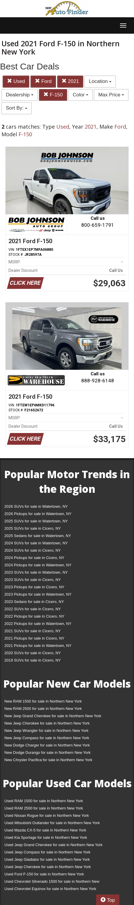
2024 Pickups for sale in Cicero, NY (34, 557)
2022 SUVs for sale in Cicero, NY (32, 609)
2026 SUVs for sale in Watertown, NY (36, 506)
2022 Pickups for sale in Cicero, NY (34, 616)
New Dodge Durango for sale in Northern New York (47, 752)
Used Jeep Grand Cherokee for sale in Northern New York (53, 845)
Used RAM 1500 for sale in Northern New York (43, 801)
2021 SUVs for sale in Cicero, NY (32, 631)
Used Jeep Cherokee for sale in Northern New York (47, 867)
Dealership (19, 95)
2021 (70, 81)
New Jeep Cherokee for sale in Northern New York (46, 723)
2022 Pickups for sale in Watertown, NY (38, 623)
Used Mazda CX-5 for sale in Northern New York (45, 830)
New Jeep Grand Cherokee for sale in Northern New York (52, 716)
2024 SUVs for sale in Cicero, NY (32, 550)
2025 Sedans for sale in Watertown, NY (37, 536)
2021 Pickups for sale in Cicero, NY (34, 638)
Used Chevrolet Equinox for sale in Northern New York (50, 889)
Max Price (111, 95)
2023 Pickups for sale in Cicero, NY (34, 587)
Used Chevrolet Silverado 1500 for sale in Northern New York (51, 882)
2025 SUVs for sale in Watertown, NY (36, 521)
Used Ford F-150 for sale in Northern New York (44, 874)
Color (80, 95)
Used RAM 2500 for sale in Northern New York (43, 808)
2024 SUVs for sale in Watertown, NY (36, 543)
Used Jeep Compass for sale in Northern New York (47, 852)
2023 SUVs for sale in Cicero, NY (32, 579)
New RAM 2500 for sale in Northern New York (43, 708)
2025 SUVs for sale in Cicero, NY (32, 528)
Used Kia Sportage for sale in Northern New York (45, 837)
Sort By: (16, 108)
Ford (43, 81)
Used (16, 81)
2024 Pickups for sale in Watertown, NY (38, 565)
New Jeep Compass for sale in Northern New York (46, 738)
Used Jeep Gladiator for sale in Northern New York (47, 859)
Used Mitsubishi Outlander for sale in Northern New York (52, 823)
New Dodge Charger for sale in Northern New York (47, 745)
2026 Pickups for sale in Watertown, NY (38, 514)
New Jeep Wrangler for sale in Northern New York (46, 730)
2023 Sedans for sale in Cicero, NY (34, 601)
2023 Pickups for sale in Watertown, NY (38, 594)
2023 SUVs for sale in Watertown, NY (36, 572)
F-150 (53, 95)
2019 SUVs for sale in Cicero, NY (32, 660)
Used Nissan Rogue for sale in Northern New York (46, 815)
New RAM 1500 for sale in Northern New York (43, 701)
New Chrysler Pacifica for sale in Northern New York (48, 760)
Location (100, 81)
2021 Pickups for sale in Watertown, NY (38, 645)
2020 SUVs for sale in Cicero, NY (32, 653)
